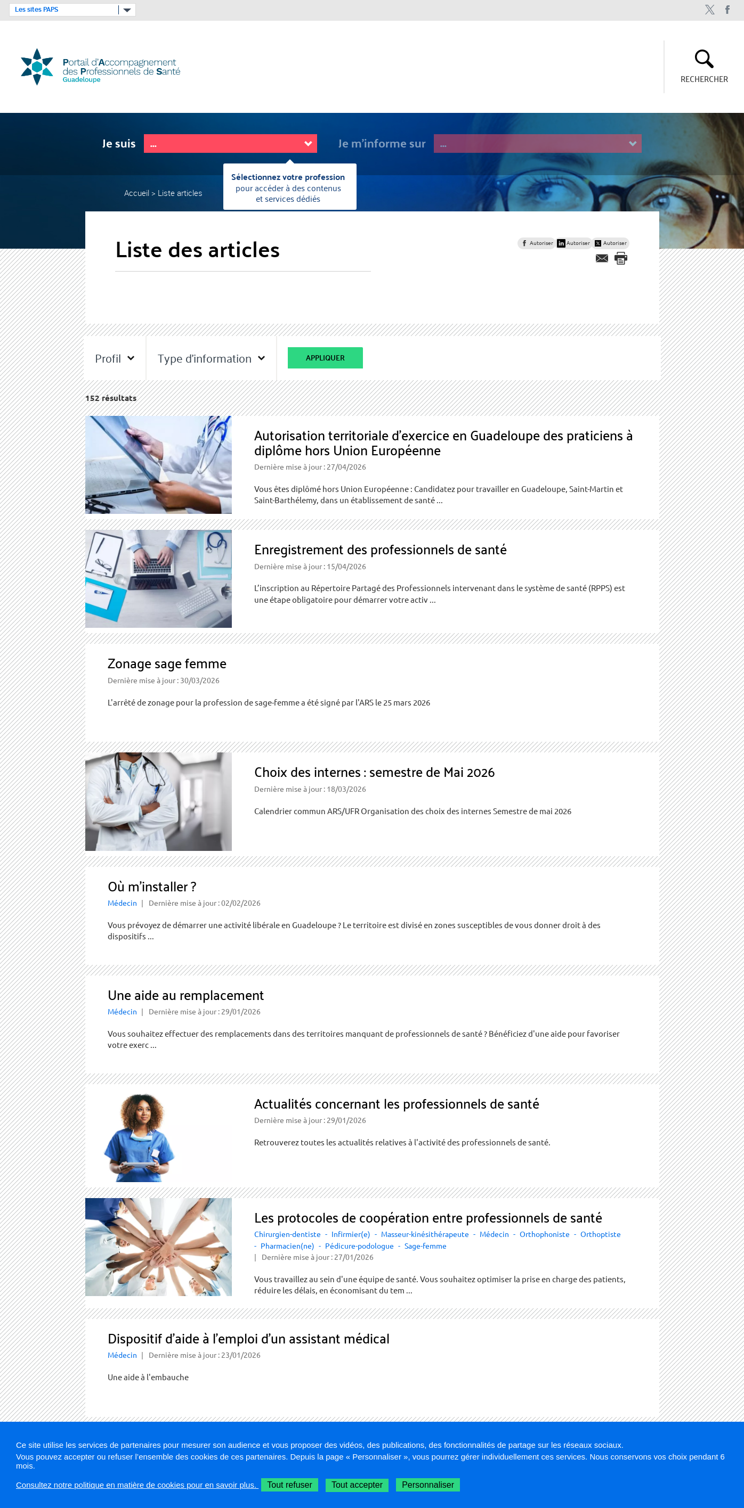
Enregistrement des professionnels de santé (380, 549)
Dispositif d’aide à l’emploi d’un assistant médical (249, 1338)
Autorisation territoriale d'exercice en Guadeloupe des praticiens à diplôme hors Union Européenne (443, 442)
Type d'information (205, 357)
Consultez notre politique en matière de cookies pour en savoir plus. (137, 1484)
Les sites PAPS (36, 9)
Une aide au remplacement (186, 994)
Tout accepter (357, 1484)
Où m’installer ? (152, 886)
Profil (108, 357)
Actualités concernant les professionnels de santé (396, 1103)
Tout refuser (289, 1484)
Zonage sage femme (167, 663)
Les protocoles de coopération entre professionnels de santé (428, 1217)
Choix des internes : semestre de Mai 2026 (374, 771)
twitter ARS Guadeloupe (709, 9)
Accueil (136, 192)
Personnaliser (428, 1484)
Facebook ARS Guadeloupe (728, 9)
